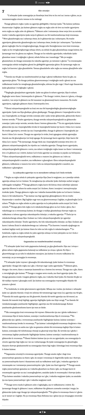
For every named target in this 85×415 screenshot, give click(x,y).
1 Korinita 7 (42, 3)
